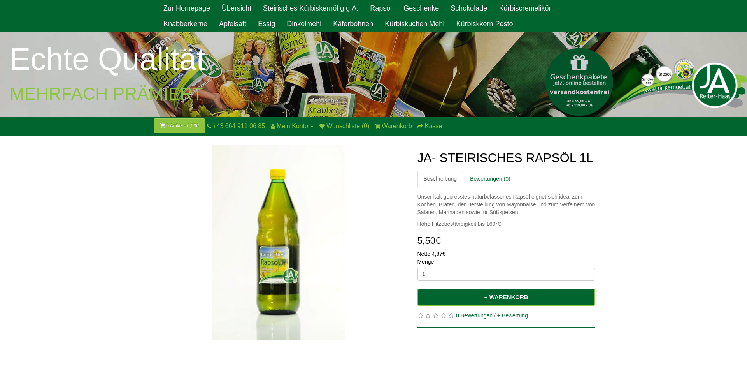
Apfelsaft (232, 24)
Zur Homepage (186, 8)
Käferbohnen (353, 24)
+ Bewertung (512, 315)
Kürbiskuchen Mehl (414, 24)
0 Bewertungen (474, 315)
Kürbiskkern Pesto (484, 24)
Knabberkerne (185, 24)
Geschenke (421, 8)
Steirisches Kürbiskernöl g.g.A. (310, 8)
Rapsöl (381, 8)
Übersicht (236, 8)
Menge (425, 262)
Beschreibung (440, 179)
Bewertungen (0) (490, 179)
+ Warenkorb (506, 297)
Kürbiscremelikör (525, 8)
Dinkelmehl (304, 24)
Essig (266, 24)
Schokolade (469, 8)
